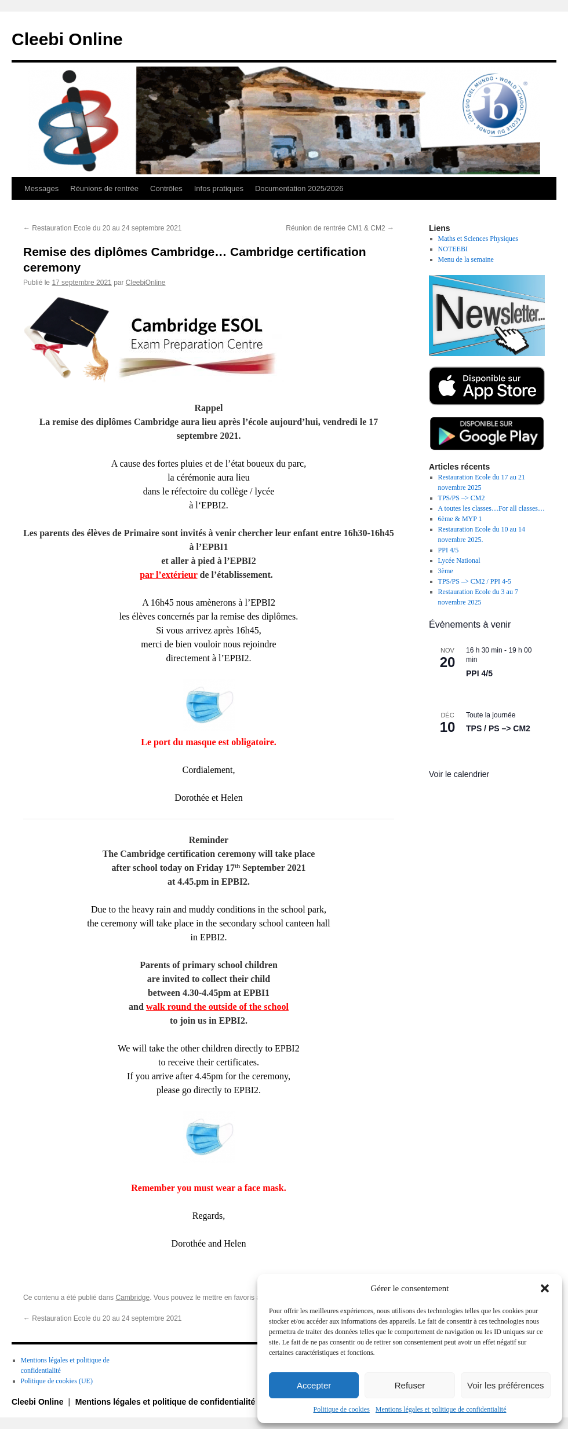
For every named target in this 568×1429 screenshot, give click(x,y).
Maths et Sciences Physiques (478, 238)
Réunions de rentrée (104, 188)
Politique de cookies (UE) (57, 1381)
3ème (445, 571)
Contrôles (166, 188)
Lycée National (459, 560)
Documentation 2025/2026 (299, 188)
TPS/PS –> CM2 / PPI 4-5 (474, 581)
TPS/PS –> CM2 (461, 498)
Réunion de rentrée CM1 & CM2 (340, 228)
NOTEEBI (453, 249)
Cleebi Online (67, 39)
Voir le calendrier (459, 774)
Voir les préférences (505, 1385)
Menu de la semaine (466, 259)
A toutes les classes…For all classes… (491, 508)
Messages (41, 188)
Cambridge (132, 1298)
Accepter (314, 1385)
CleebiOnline (146, 283)
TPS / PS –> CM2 (498, 728)
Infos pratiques (218, 188)
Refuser (410, 1385)
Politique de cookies (342, 1409)
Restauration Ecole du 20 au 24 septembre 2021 (102, 228)
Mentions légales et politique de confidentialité (441, 1409)
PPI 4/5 (448, 550)
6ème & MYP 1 (460, 519)
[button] (545, 1288)
